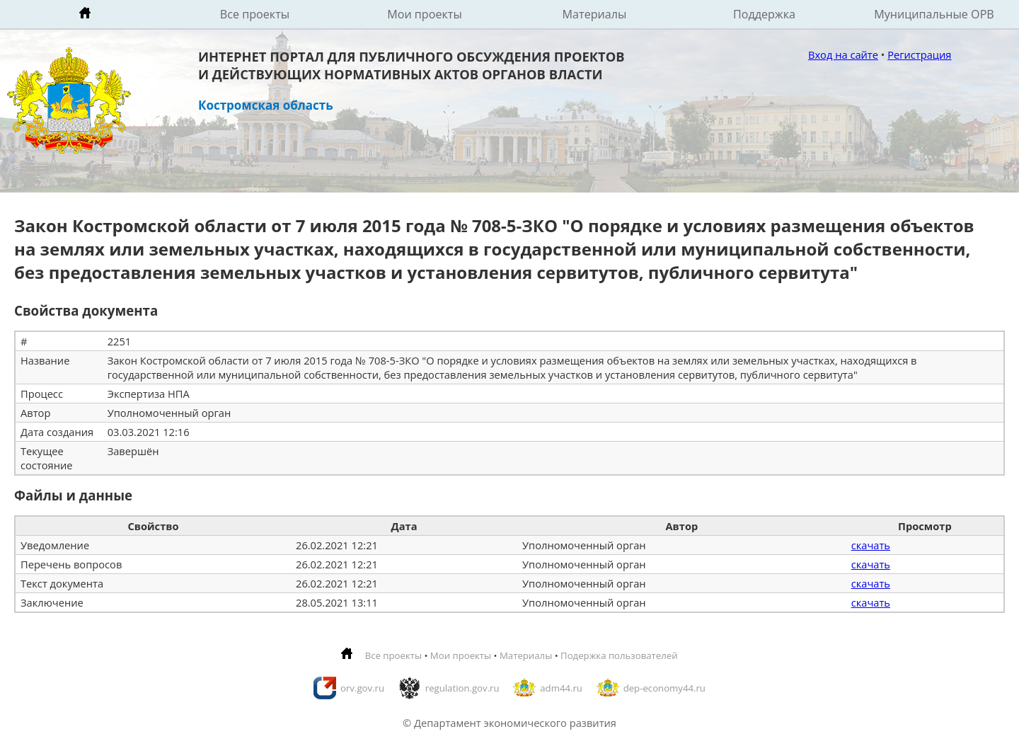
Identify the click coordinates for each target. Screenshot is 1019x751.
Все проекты (254, 14)
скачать (870, 545)
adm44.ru (561, 688)
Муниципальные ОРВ (934, 14)
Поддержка (764, 14)
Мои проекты (424, 14)
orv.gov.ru (362, 688)
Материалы (595, 14)
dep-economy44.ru (664, 688)
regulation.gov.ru (462, 688)
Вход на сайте (843, 54)
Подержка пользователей (618, 655)
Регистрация (919, 54)
